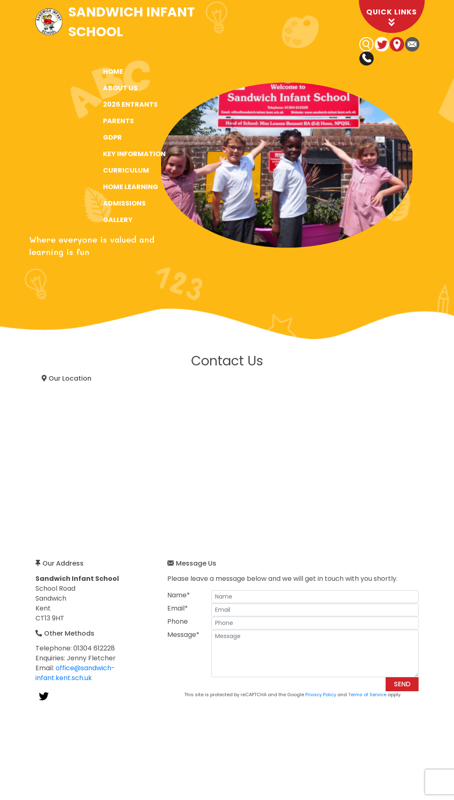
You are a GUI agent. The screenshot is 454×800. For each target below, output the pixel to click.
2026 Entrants (130, 104)
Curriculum (126, 170)
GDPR (112, 137)
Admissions (124, 203)
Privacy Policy (320, 694)
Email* (177, 608)
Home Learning (130, 187)
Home (113, 71)
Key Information (134, 154)
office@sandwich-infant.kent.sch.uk (75, 673)
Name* (178, 595)
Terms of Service (367, 694)
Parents (118, 121)
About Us (120, 88)
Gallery (118, 220)
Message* (183, 634)
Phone (177, 621)
